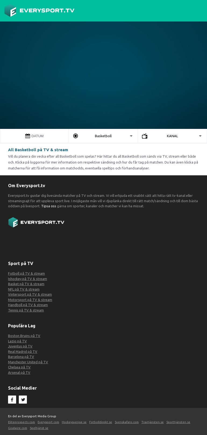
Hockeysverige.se (74, 422)
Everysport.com (48, 422)
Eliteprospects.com (21, 422)
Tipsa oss (48, 206)
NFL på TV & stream (24, 289)
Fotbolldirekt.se (100, 422)
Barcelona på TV (21, 356)
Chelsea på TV (19, 367)
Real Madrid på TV (22, 351)
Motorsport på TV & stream (30, 300)
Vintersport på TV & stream (30, 294)
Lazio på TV (17, 341)
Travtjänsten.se (152, 422)
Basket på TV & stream (26, 284)
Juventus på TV (20, 346)
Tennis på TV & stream (26, 310)
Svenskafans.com (127, 422)
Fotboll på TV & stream (26, 273)
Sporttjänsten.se (178, 422)
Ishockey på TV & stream (27, 279)
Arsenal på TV (19, 372)
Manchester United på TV (28, 362)
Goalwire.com (17, 428)
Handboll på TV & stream (28, 305)
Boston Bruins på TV (24, 336)
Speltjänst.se (39, 428)
